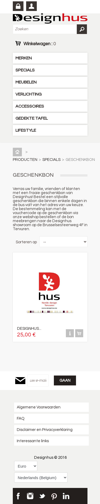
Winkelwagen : (39, 43)
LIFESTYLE (25, 130)
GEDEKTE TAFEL (31, 118)
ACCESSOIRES (29, 106)
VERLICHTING (28, 94)
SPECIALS (25, 70)
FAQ (21, 418)
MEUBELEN (26, 82)
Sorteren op (26, 242)
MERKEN (23, 58)
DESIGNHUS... (29, 329)
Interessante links (33, 441)
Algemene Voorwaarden (39, 407)
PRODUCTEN (25, 160)
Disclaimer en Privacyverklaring (45, 430)
